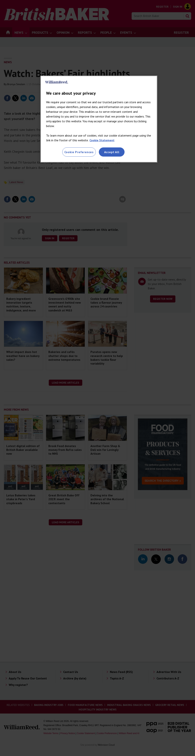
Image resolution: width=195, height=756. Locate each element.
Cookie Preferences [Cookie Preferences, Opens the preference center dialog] (79, 152)
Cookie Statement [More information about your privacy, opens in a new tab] (102, 140)
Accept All (111, 152)
